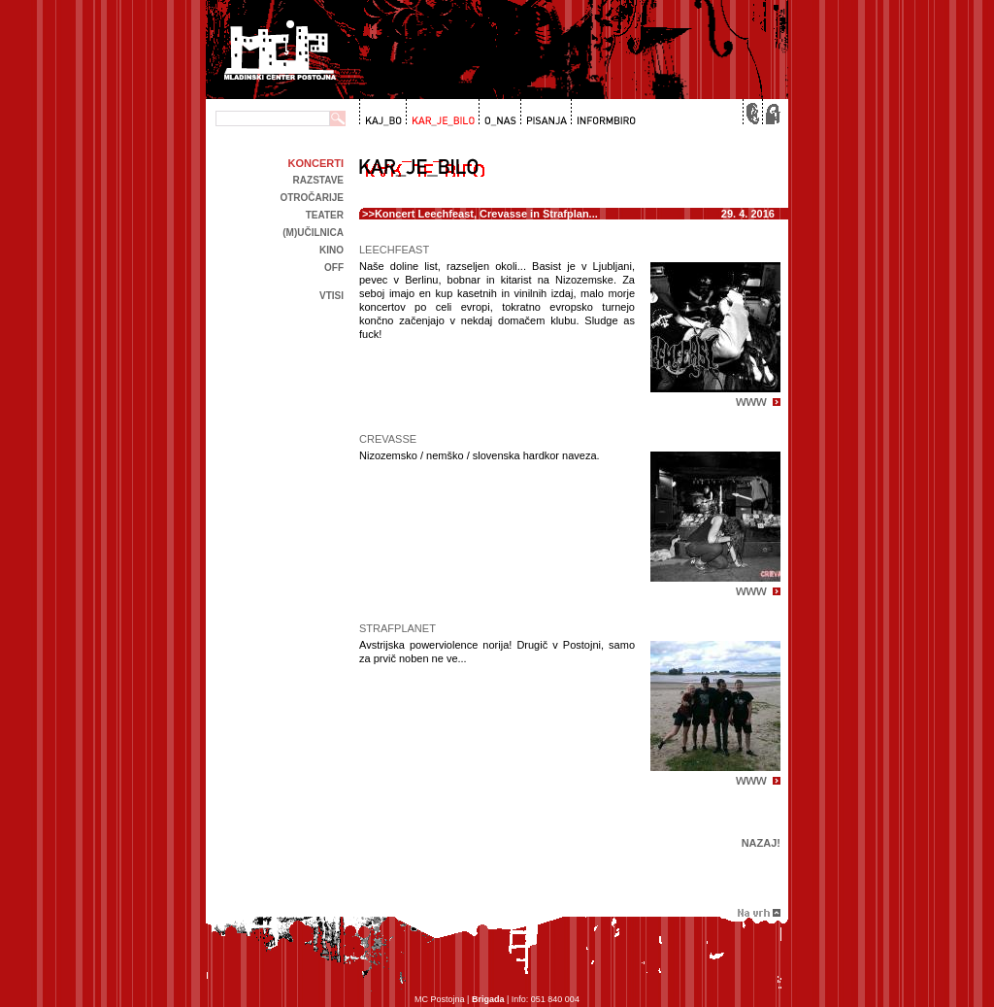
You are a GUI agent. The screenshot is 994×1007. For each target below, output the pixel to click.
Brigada (488, 999)
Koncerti (316, 163)
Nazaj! (761, 843)
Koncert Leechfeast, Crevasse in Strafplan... (486, 213)
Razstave (318, 180)
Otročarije (312, 197)
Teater (325, 215)
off (334, 267)
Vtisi (331, 295)
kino (331, 250)
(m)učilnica (313, 232)
